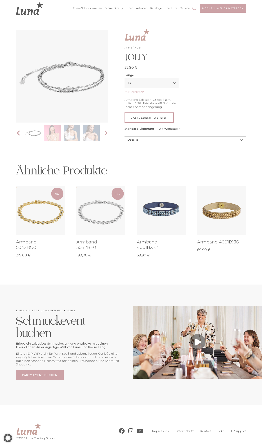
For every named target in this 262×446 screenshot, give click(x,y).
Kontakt (205, 431)
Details (132, 140)
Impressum (160, 431)
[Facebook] (122, 432)
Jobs (221, 431)
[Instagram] (130, 432)
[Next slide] (105, 133)
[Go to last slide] (18, 133)
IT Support (238, 431)
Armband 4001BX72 (147, 245)
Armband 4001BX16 (218, 242)
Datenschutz (184, 431)
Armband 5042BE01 (86, 245)
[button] (8, 438)
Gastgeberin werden (149, 117)
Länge (129, 75)
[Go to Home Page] (29, 8)
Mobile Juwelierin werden (222, 8)
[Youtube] (140, 432)
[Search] (194, 9)
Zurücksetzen (134, 92)
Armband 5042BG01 (27, 245)
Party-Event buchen (40, 375)
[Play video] (197, 343)
